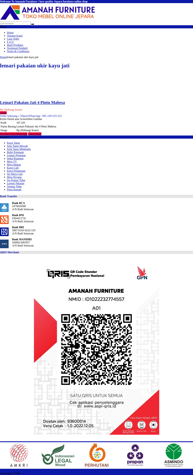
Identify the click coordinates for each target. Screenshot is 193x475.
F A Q (10, 41)
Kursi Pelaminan (16, 170)
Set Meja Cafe (15, 174)
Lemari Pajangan (16, 155)
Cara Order (13, 38)
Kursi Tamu (13, 142)
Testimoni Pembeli (17, 48)
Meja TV (12, 161)
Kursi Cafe (13, 167)
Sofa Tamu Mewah (17, 146)
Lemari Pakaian (15, 183)
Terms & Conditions (18, 51)
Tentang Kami (15, 35)
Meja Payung (14, 177)
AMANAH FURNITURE (35, 473)
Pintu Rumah (14, 189)
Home (10, 32)
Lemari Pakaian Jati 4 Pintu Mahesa (32, 102)
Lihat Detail (34, 133)
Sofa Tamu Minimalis (19, 149)
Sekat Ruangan (15, 158)
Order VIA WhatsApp (13, 133)
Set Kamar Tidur (16, 180)
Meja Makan (14, 164)
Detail (3, 112)
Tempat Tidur (14, 186)
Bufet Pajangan (15, 152)
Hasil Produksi (15, 45)
